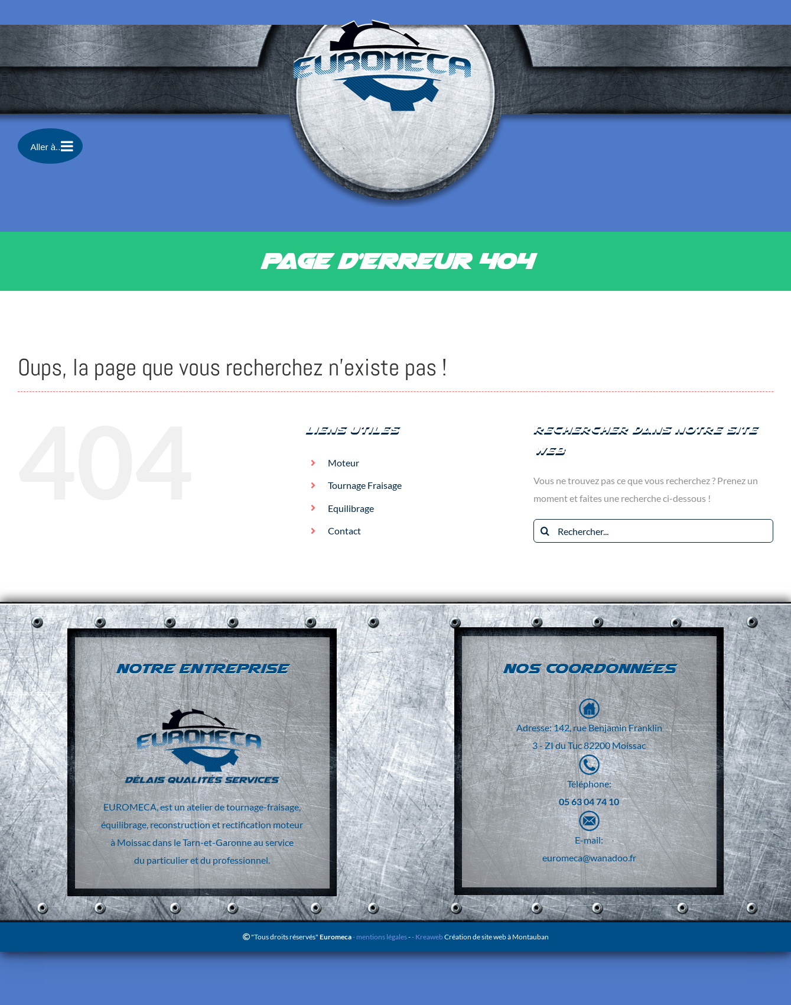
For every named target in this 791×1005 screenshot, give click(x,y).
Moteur (343, 462)
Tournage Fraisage (365, 485)
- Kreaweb (428, 936)
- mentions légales (379, 936)
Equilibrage (351, 508)
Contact (344, 530)
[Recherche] (545, 531)
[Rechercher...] (653, 531)
